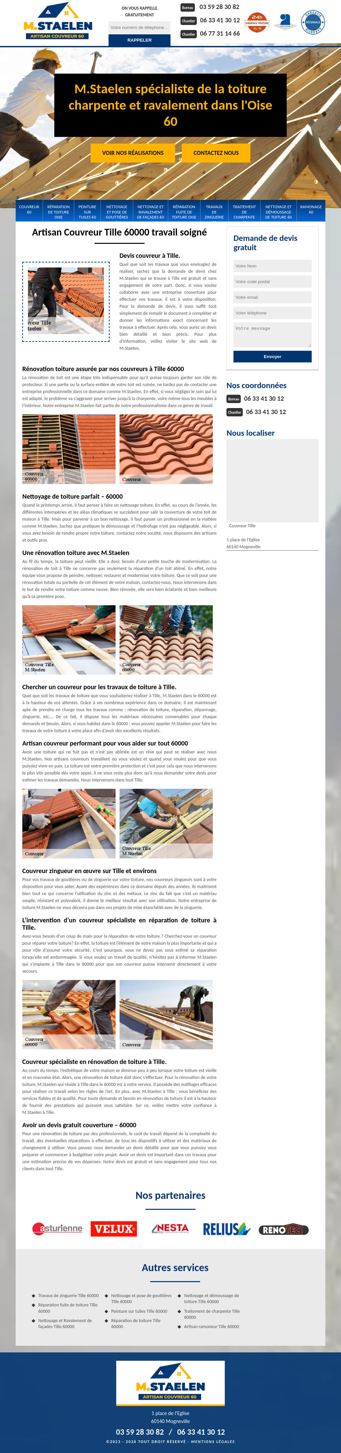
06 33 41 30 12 (220, 20)
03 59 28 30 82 (219, 7)
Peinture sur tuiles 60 (87, 212)
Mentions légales (213, 1441)
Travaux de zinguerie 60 (213, 212)
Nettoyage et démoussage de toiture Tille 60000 (211, 1298)
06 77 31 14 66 (220, 33)
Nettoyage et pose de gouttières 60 (117, 212)
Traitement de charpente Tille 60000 (212, 1314)
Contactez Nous (216, 153)
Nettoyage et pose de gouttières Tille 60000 (141, 1298)
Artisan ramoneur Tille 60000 (211, 1326)
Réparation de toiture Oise (58, 212)
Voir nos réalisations (133, 153)
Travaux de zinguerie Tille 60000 (68, 1295)
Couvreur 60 (29, 209)
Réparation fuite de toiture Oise (184, 212)
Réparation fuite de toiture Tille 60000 (68, 1308)
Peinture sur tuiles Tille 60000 (139, 1311)
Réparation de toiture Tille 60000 (136, 1323)
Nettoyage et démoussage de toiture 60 (278, 212)
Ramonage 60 (311, 209)
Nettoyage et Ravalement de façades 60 (150, 212)
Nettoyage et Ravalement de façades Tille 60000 (65, 1323)
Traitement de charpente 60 (244, 212)
